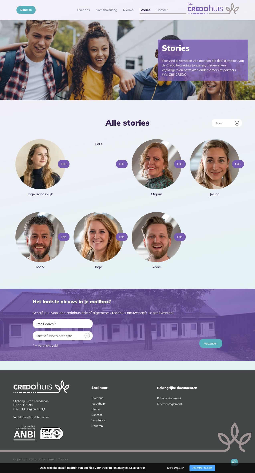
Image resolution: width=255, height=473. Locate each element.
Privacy (63, 459)
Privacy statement (169, 398)
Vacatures (98, 420)
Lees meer (38, 200)
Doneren (26, 9)
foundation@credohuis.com (31, 417)
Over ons (83, 10)
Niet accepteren (175, 468)
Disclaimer (47, 459)
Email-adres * (46, 324)
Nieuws (128, 10)
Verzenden (211, 343)
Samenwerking (106, 10)
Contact (161, 10)
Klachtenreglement (169, 404)
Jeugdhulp (98, 403)
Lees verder (137, 467)
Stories (145, 10)
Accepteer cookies (202, 468)
